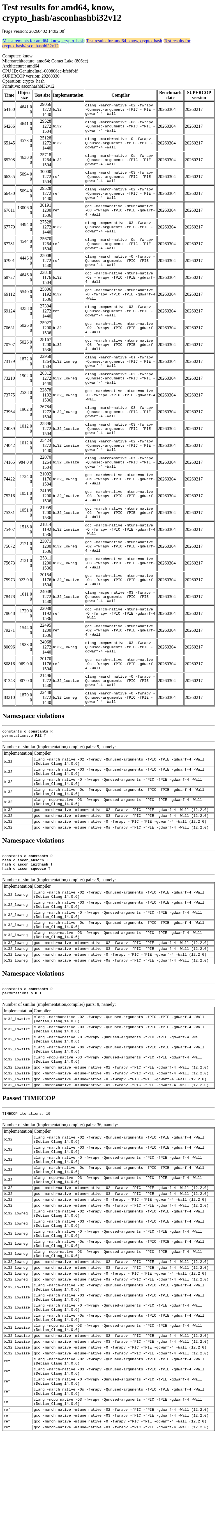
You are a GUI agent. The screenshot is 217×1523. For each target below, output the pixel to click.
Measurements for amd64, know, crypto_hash (43, 40)
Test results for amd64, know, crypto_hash (124, 40)
